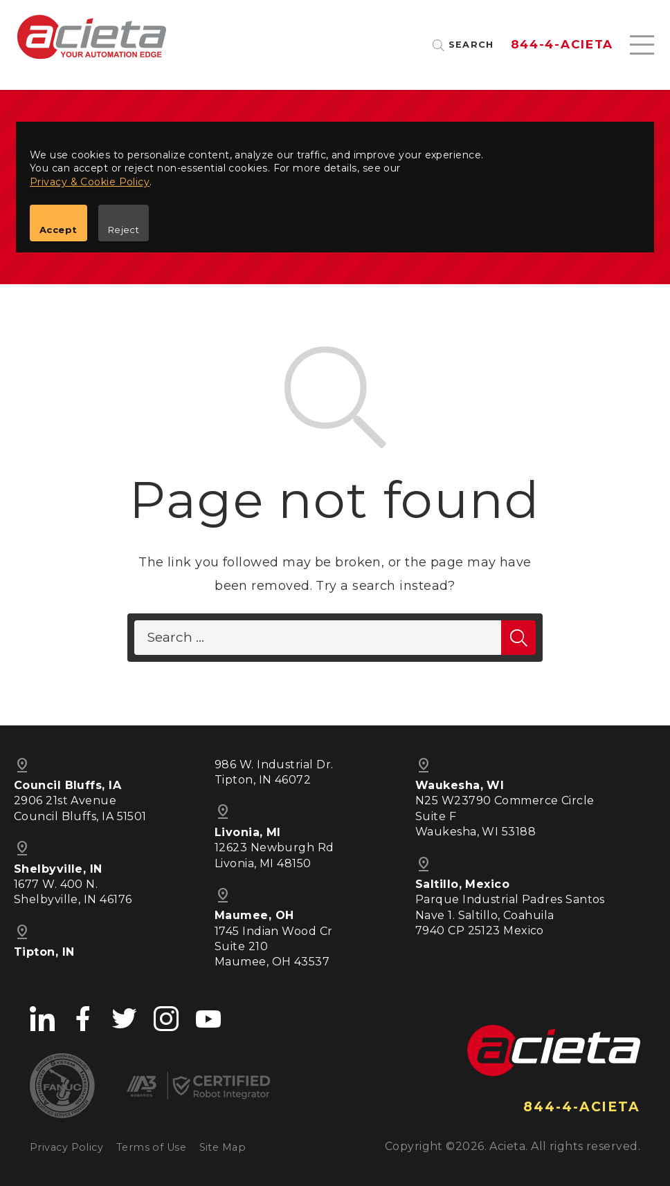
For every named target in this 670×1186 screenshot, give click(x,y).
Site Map (222, 1147)
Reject (124, 229)
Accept (58, 229)
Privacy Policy (66, 1147)
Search (471, 45)
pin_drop (223, 895)
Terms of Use (151, 1147)
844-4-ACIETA (562, 44)
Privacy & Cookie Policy (90, 182)
